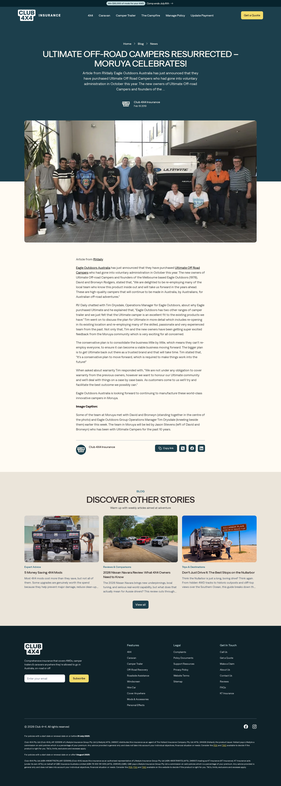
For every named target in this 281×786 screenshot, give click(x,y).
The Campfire (150, 15)
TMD (224, 745)
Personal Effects (135, 705)
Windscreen (133, 681)
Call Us (223, 652)
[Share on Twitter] (182, 448)
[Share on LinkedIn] (201, 448)
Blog (141, 43)
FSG (135, 767)
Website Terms (181, 675)
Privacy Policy (180, 669)
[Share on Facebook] (192, 448)
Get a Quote (252, 15)
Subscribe (79, 678)
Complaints (179, 652)
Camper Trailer (126, 15)
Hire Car (131, 687)
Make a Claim (227, 663)
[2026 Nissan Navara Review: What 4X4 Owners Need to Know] (140, 555)
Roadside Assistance (138, 675)
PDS (215, 745)
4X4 (90, 15)
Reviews (224, 681)
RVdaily (98, 259)
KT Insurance (227, 693)
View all (140, 604)
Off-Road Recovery (137, 669)
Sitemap (177, 681)
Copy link (166, 448)
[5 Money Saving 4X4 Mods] (61, 553)
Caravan (104, 15)
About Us (225, 669)
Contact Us (226, 675)
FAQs (223, 687)
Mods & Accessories (138, 699)
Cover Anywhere (136, 693)
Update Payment (202, 15)
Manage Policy (175, 15)
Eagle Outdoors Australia (93, 268)
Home (127, 43)
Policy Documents (183, 657)
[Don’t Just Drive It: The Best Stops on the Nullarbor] (219, 553)
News (154, 43)
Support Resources (183, 663)
